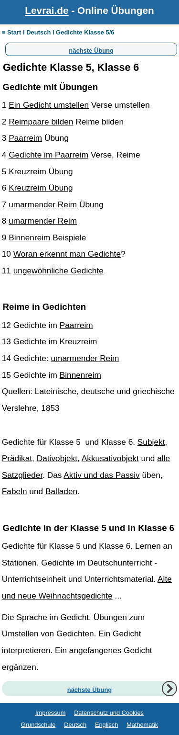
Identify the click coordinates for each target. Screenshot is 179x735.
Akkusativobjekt (110, 458)
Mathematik (142, 724)
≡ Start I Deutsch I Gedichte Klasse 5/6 (58, 32)
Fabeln (14, 491)
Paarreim (25, 138)
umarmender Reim (43, 204)
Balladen (61, 491)
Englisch (106, 724)
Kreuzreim (27, 171)
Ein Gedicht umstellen (49, 105)
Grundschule (38, 724)
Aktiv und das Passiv (101, 475)
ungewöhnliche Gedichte (58, 270)
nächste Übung (91, 49)
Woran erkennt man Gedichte (67, 254)
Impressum (50, 712)
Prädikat (17, 458)
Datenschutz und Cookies (109, 712)
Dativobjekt (57, 458)
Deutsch (75, 724)
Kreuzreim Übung (41, 187)
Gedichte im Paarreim (48, 154)
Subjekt (151, 442)
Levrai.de (46, 10)
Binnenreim (29, 237)
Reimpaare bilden (41, 121)
